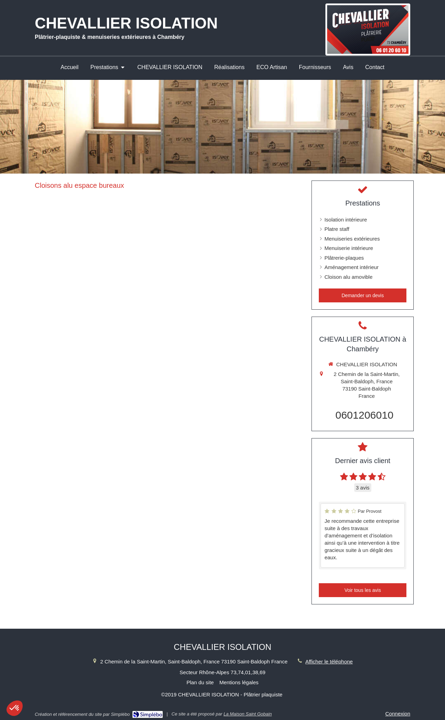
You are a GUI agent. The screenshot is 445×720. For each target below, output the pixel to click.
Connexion (397, 714)
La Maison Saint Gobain (248, 714)
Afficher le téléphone (329, 661)
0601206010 (364, 415)
